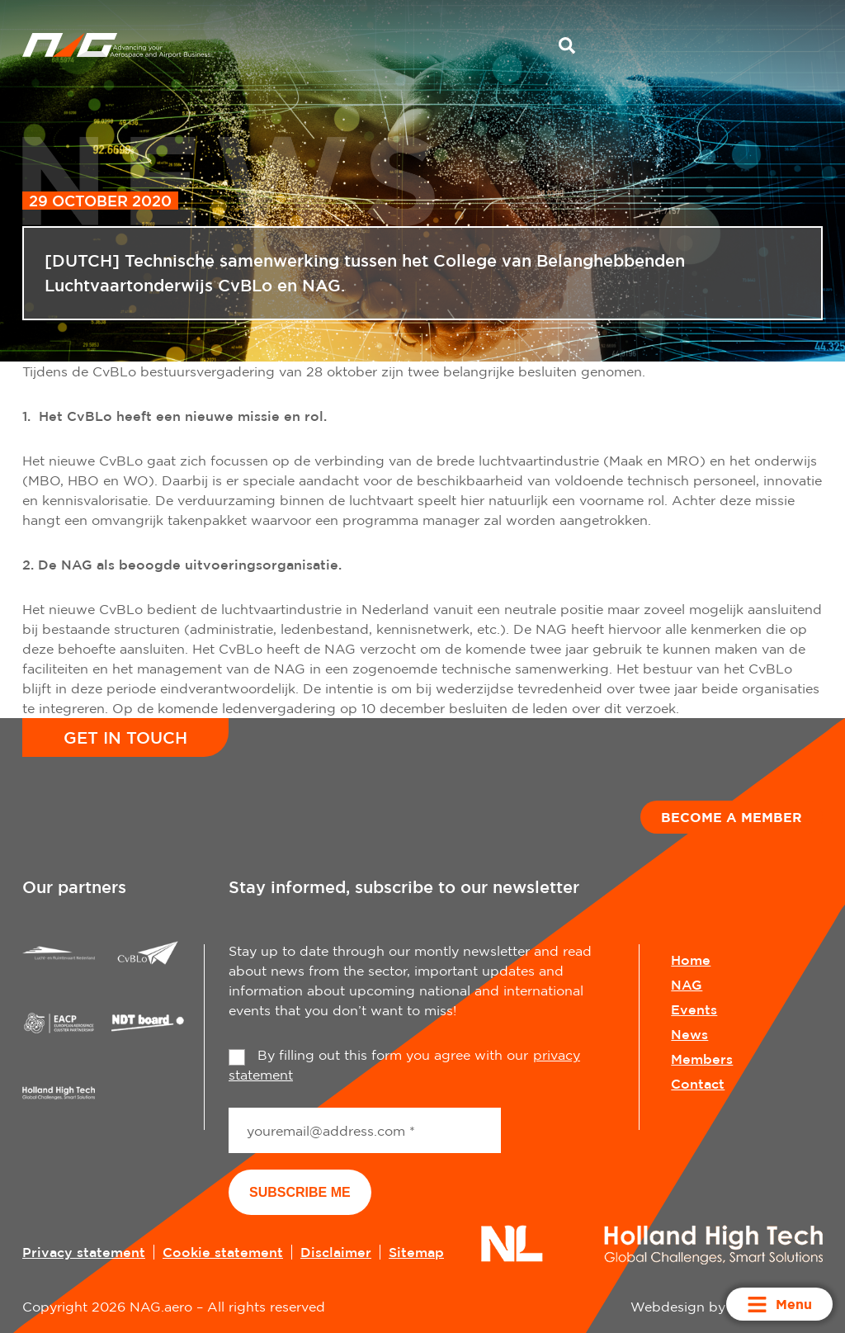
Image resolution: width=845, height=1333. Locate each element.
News (689, 1034)
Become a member (731, 817)
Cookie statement (223, 1252)
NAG (686, 984)
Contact (698, 1083)
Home (690, 959)
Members (702, 1059)
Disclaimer (335, 1252)
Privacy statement (83, 1252)
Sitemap (416, 1252)
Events (694, 1009)
